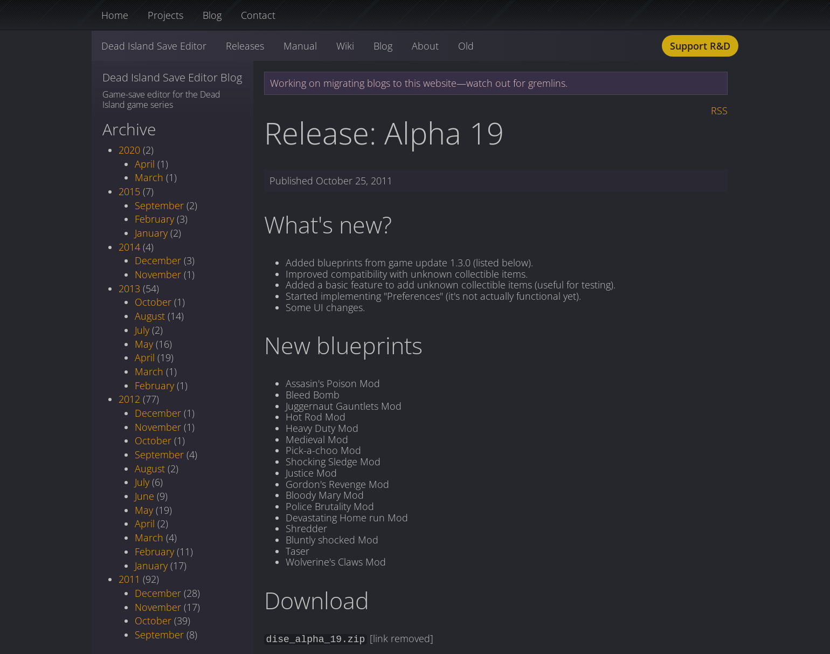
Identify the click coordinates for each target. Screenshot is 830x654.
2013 (129, 288)
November (158, 274)
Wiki (345, 45)
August (150, 315)
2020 (129, 149)
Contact (258, 15)
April (145, 163)
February (154, 218)
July (142, 329)
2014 (129, 246)
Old (466, 45)
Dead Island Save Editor (153, 45)
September (159, 205)
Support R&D (700, 45)
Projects (165, 15)
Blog (212, 15)
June (144, 496)
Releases (245, 45)
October (153, 301)
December (158, 260)
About (425, 45)
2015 (129, 191)
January (151, 232)
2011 (129, 579)
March (149, 177)
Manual (300, 45)
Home (114, 15)
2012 (129, 399)
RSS (719, 110)
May (144, 344)
